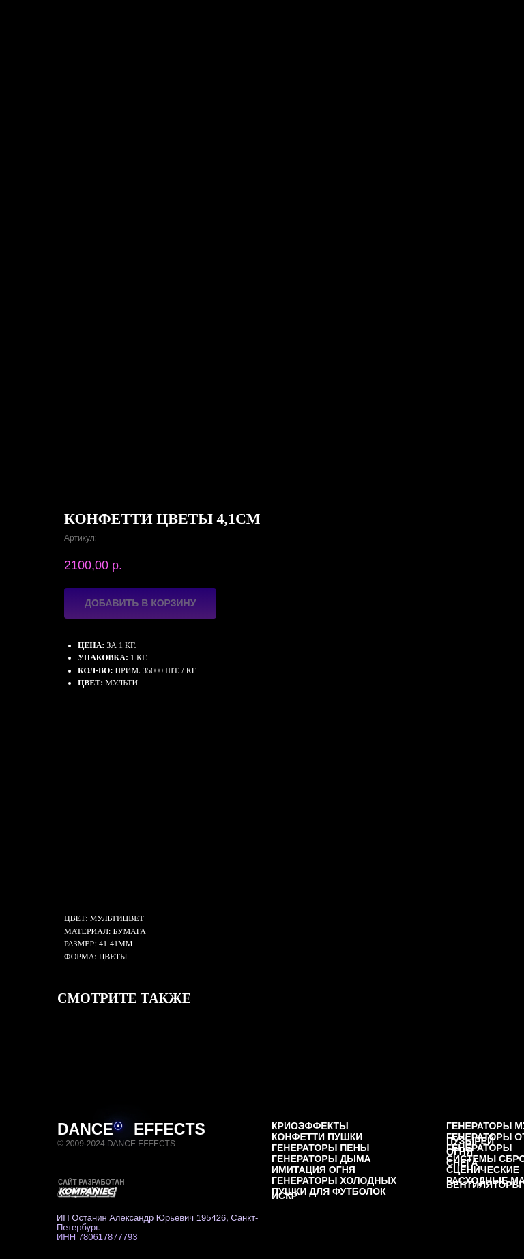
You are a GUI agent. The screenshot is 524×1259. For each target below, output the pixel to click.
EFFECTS (169, 1129)
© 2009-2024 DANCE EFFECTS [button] (116, 1143)
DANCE (85, 1129)
